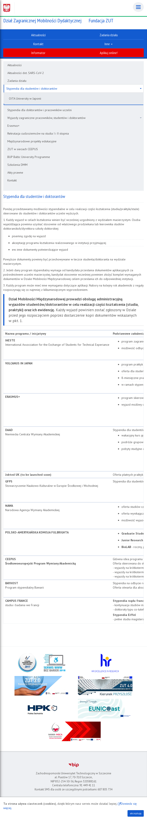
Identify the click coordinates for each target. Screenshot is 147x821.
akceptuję (135, 813)
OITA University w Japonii (25, 98)
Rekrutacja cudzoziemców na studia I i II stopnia (38, 133)
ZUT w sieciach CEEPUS (22, 149)
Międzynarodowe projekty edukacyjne (32, 141)
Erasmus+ (13, 126)
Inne (109, 44)
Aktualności (14, 65)
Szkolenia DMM (17, 165)
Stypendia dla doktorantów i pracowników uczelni (39, 110)
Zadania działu (16, 81)
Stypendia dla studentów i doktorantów (74, 88)
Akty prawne (15, 172)
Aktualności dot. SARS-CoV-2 (25, 73)
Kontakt (12, 180)
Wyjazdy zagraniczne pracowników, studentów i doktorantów (74, 118)
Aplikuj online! (109, 53)
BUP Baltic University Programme (28, 157)
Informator (38, 53)
